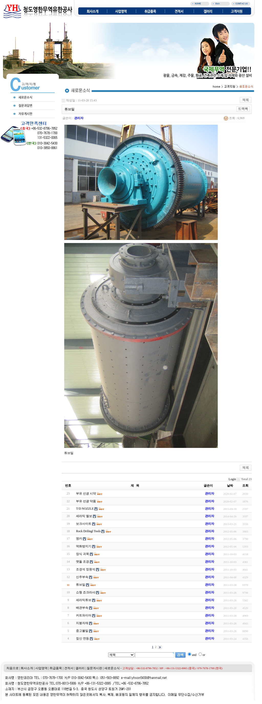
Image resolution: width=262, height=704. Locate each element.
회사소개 (27, 668)
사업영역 (41, 668)
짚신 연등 (82, 638)
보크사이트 (83, 524)
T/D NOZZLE (85, 508)
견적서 (68, 668)
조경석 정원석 (85, 569)
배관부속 (82, 608)
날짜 (230, 485)
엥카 (79, 538)
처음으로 (12, 668)
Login (232, 479)
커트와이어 (83, 615)
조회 (245, 485)
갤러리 (80, 668)
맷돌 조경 (82, 561)
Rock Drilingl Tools (88, 531)
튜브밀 (80, 584)
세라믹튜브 (83, 600)
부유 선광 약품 (86, 501)
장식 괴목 (82, 554)
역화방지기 (83, 546)
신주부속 (82, 577)
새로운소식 (112, 668)
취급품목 (56, 668)
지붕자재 (82, 623)
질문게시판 (94, 668)
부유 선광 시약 (86, 493)
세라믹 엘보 (84, 516)
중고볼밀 (82, 631)
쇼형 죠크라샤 (85, 592)
